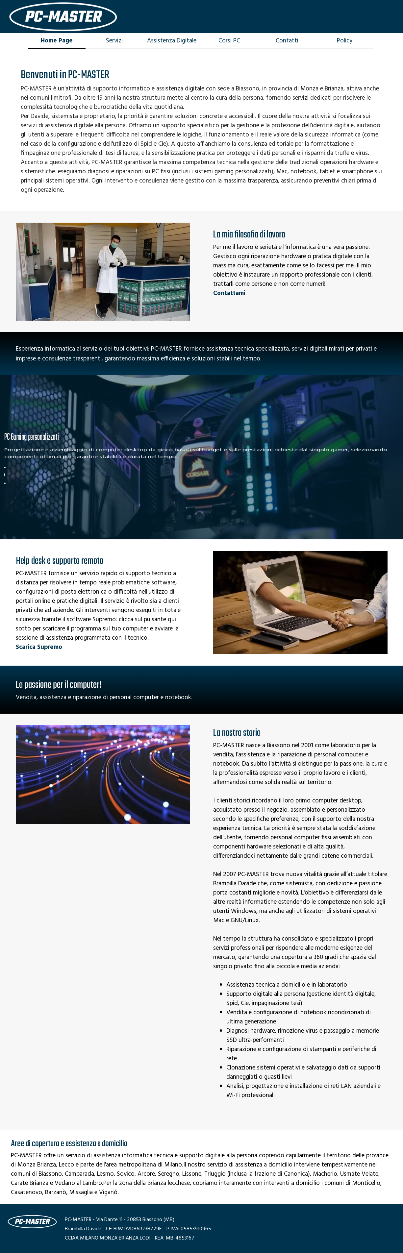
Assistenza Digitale (171, 41)
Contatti (287, 41)
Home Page (57, 41)
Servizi (114, 41)
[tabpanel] (202, 130)
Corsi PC (229, 41)
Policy (344, 41)
